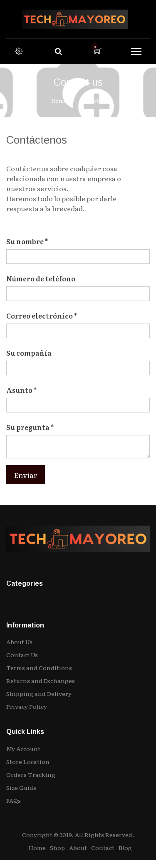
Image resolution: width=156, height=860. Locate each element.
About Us (19, 641)
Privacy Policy (26, 706)
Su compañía (29, 353)
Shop (57, 847)
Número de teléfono (40, 278)
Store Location (28, 761)
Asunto (19, 390)
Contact (102, 847)
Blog (125, 847)
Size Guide (21, 787)
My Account (23, 748)
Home (59, 100)
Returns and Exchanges (40, 680)
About (78, 847)
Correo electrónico (39, 316)
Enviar (25, 474)
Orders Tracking (30, 774)
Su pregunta (28, 427)
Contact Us (22, 654)
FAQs (13, 800)
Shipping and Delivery (39, 693)
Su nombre (25, 241)
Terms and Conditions (39, 667)
